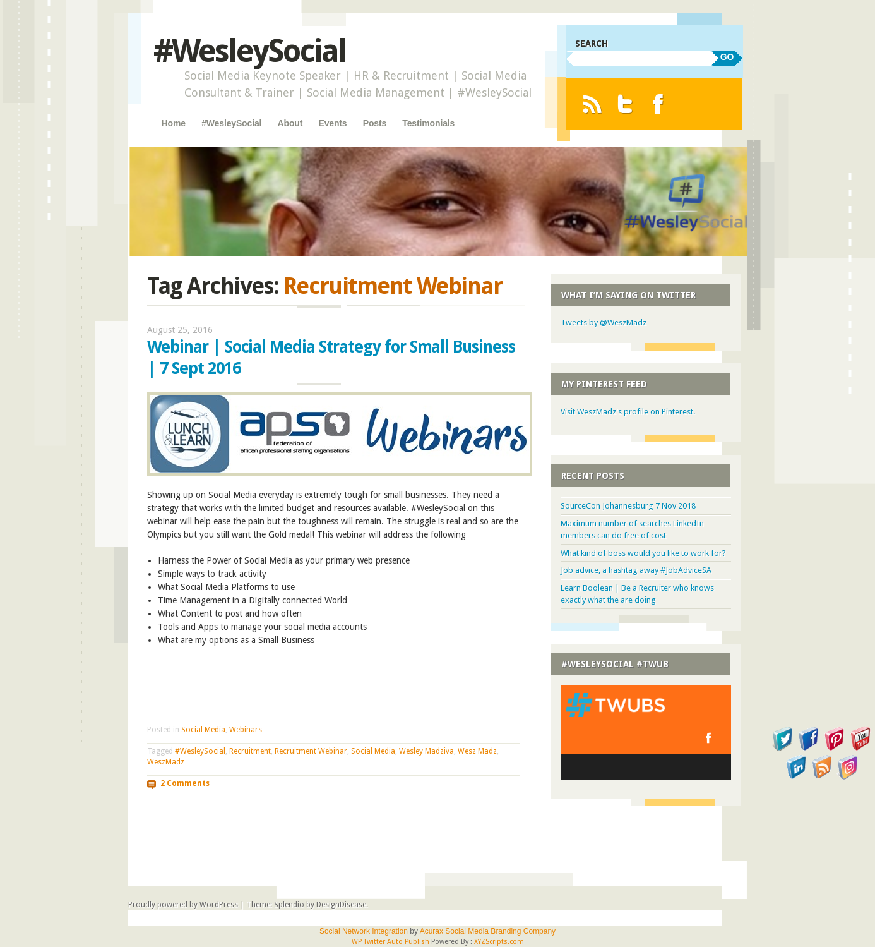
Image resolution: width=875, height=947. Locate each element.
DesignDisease (341, 904)
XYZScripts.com (499, 942)
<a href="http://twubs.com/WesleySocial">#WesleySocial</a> (646, 732)
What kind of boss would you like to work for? (643, 553)
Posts (374, 123)
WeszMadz (165, 761)
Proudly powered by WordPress (183, 904)
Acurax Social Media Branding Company (488, 931)
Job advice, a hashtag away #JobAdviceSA (636, 570)
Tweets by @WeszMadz (603, 322)
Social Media (203, 729)
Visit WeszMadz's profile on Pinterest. (628, 411)
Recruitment (250, 751)
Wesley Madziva (426, 751)
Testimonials (428, 123)
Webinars (245, 729)
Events (332, 123)
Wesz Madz (477, 751)
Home (174, 123)
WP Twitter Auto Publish (390, 942)
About (290, 123)
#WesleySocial (249, 50)
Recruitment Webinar (311, 751)
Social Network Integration (363, 931)
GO (727, 57)
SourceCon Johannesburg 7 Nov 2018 (628, 505)
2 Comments (185, 783)
